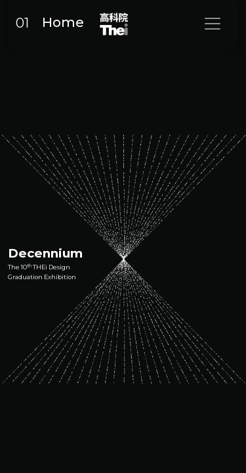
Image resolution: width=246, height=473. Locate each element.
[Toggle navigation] (212, 23)
